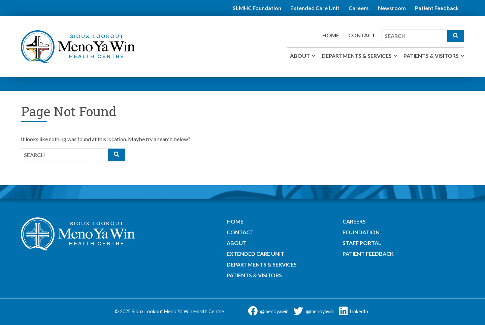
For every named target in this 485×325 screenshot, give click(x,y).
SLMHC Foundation (257, 8)
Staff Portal (362, 243)
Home (330, 35)
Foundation (361, 232)
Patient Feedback (437, 8)
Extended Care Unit (315, 8)
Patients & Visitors (431, 55)
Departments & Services (357, 55)
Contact (361, 35)
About (300, 55)
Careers (359, 8)
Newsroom (392, 8)
